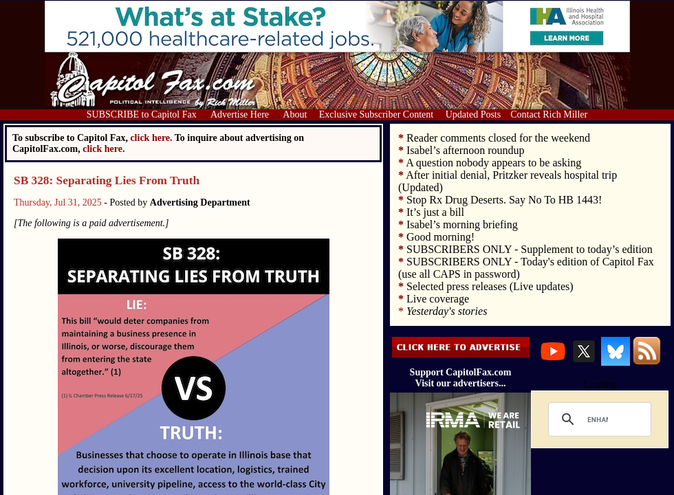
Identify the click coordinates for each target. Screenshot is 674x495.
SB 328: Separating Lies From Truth (106, 180)
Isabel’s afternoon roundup (465, 150)
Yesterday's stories (446, 311)
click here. (103, 149)
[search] (597, 419)
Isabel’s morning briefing (462, 224)
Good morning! (440, 237)
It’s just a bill (435, 212)
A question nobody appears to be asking (493, 162)
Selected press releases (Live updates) (490, 286)
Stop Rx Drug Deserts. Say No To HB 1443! (504, 200)
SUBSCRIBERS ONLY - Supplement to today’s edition (529, 249)
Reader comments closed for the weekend (498, 138)
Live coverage (437, 299)
